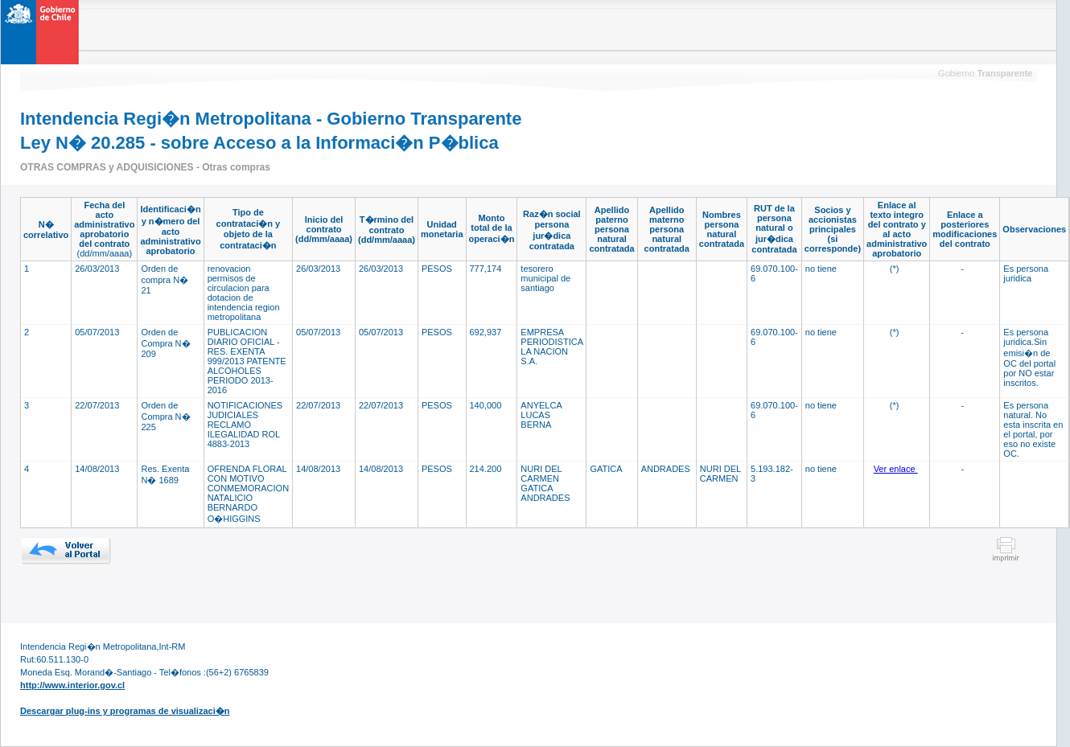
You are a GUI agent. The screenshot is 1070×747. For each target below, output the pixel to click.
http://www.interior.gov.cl (72, 685)
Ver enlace (896, 469)
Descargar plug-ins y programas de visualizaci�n (124, 711)
